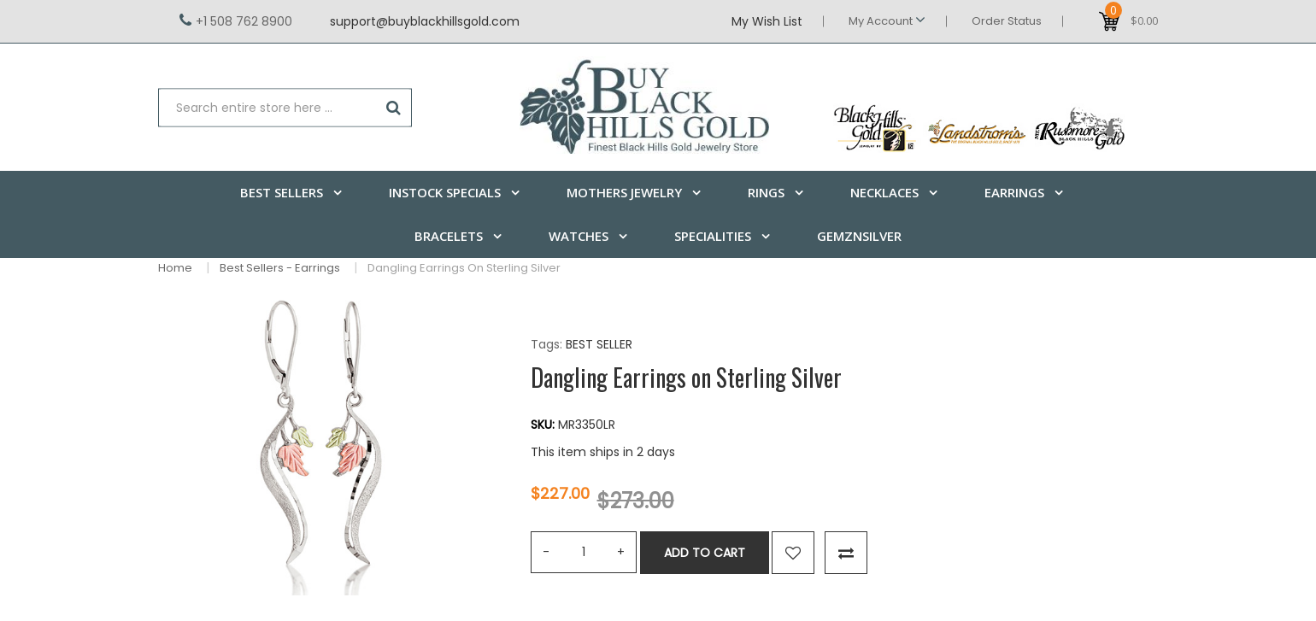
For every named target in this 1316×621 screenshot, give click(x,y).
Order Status (1007, 21)
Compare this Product (846, 552)
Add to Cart (704, 552)
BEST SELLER (599, 344)
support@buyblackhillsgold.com (425, 21)
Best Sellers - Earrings (280, 268)
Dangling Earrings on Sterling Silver (464, 268)
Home (175, 268)
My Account (887, 20)
